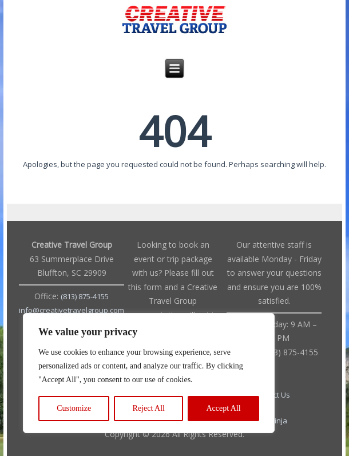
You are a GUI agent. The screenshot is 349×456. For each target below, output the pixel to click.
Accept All (223, 408)
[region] (149, 373)
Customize (74, 408)
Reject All (149, 408)
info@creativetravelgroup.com (71, 310)
